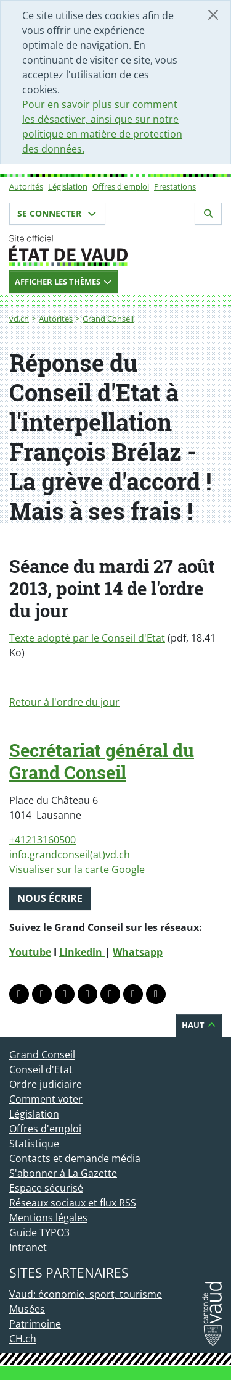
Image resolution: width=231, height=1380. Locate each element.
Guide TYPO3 (39, 1232)
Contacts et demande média (74, 1158)
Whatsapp (138, 952)
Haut (199, 1025)
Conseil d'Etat (41, 1069)
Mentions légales (48, 1217)
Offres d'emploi (120, 186)
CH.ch (22, 1338)
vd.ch (19, 318)
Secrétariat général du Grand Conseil (101, 761)
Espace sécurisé (46, 1188)
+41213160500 (42, 840)
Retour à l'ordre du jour (64, 702)
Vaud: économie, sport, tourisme (85, 1294)
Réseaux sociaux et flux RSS (72, 1203)
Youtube (30, 952)
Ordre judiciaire (45, 1084)
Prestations (175, 186)
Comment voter (46, 1099)
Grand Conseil (108, 318)
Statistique (34, 1143)
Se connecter (57, 213)
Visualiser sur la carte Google (77, 869)
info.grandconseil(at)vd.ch (69, 854)
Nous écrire (50, 898)
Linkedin (82, 952)
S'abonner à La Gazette (63, 1173)
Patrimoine (35, 1324)
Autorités (26, 186)
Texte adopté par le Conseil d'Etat (87, 638)
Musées (27, 1309)
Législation (67, 186)
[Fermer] (213, 15)
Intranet (28, 1247)
